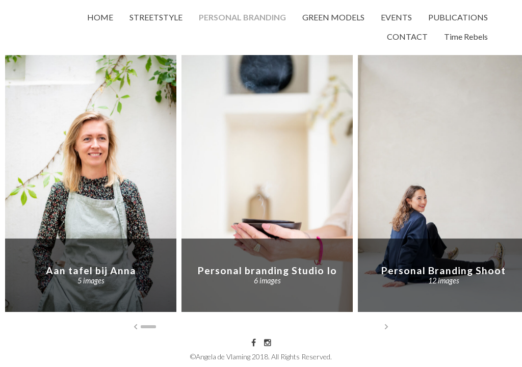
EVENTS (396, 17)
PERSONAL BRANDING (242, 17)
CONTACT (407, 36)
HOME (100, 17)
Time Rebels (466, 36)
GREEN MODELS (333, 17)
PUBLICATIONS (458, 17)
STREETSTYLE (155, 17)
